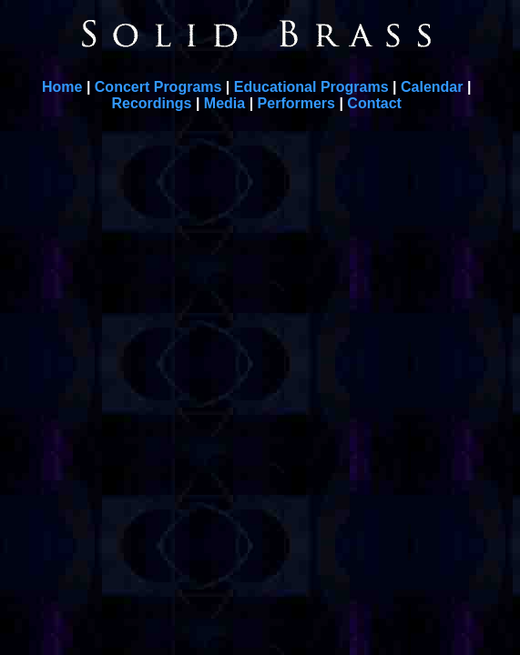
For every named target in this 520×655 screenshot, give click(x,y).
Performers (296, 103)
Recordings (151, 103)
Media (224, 103)
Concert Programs (158, 87)
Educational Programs (311, 87)
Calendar (432, 87)
